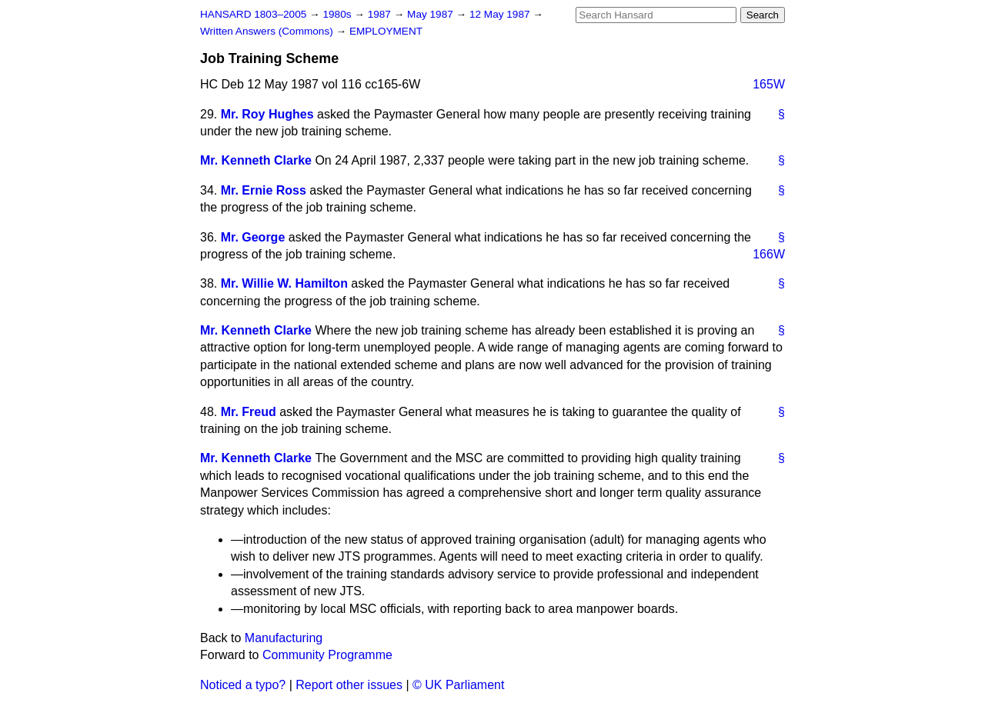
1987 (381, 14)
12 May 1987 (501, 14)
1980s (338, 14)
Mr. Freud (248, 411)
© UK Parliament (458, 684)
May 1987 (431, 14)
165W (769, 84)
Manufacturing (283, 637)
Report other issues (349, 684)
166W (769, 254)
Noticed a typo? (242, 684)
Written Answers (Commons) (268, 31)
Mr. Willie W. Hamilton (284, 283)
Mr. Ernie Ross (263, 190)
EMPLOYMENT (385, 31)
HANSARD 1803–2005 (253, 14)
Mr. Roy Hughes (267, 114)
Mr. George (253, 237)
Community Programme (327, 654)
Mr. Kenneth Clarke (256, 160)
